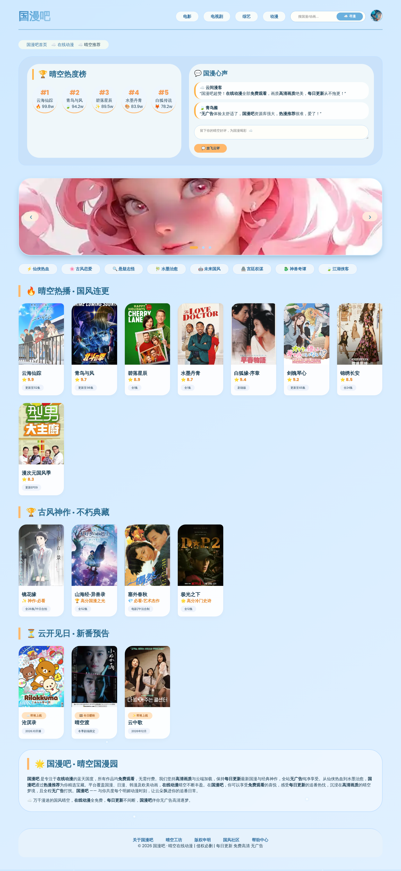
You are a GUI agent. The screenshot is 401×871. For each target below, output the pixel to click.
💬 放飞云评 (210, 150)
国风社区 (231, 841)
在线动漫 (66, 45)
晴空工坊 (174, 841)
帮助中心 (260, 841)
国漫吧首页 (37, 45)
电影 (187, 16)
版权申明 (202, 841)
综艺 (246, 16)
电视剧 (217, 16)
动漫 (274, 16)
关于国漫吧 (143, 841)
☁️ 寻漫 (350, 16)
